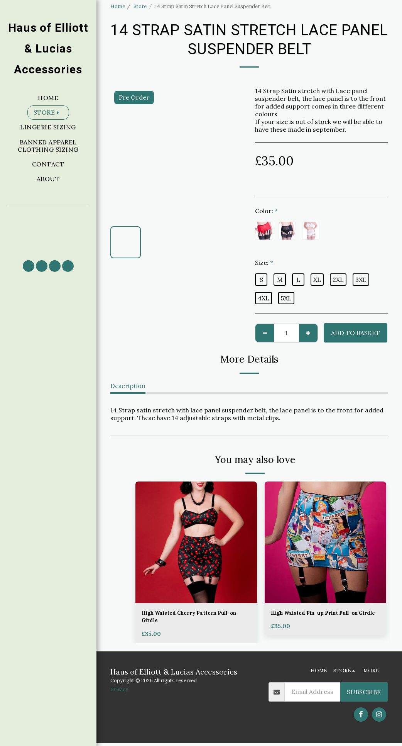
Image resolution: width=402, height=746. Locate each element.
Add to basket (355, 333)
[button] (48, 229)
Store (140, 6)
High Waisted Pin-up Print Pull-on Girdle (325, 618)
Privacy (119, 693)
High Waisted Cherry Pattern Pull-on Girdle (196, 618)
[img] (196, 542)
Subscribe (364, 695)
